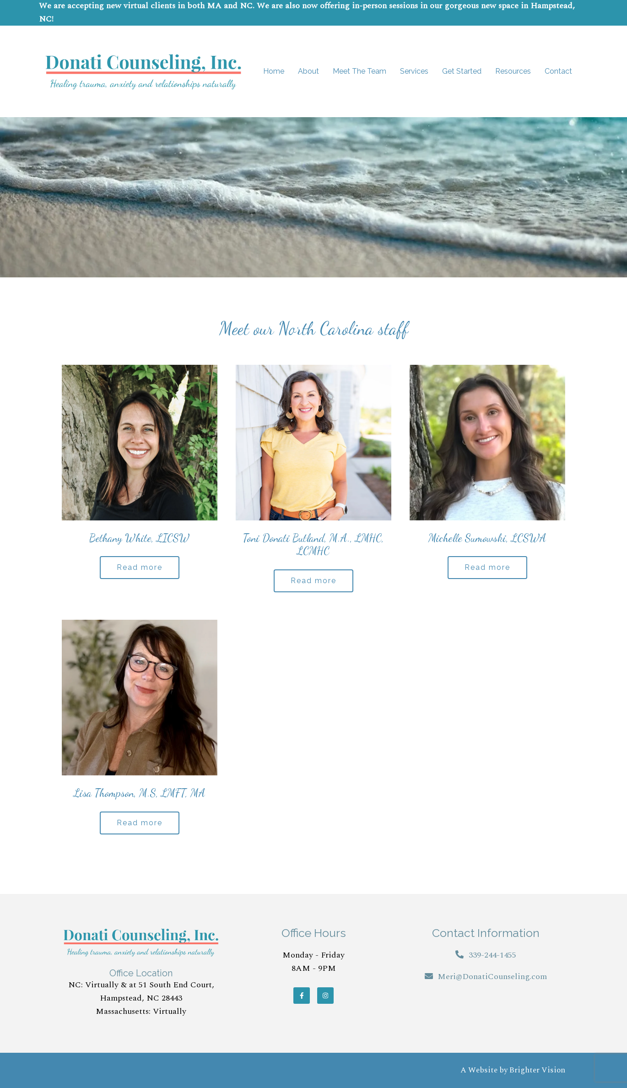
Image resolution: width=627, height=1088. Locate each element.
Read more (139, 567)
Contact (558, 71)
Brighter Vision (537, 1070)
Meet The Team (359, 71)
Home (273, 71)
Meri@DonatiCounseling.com (492, 976)
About (308, 71)
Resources (513, 71)
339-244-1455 (492, 955)
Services (414, 71)
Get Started (461, 71)
